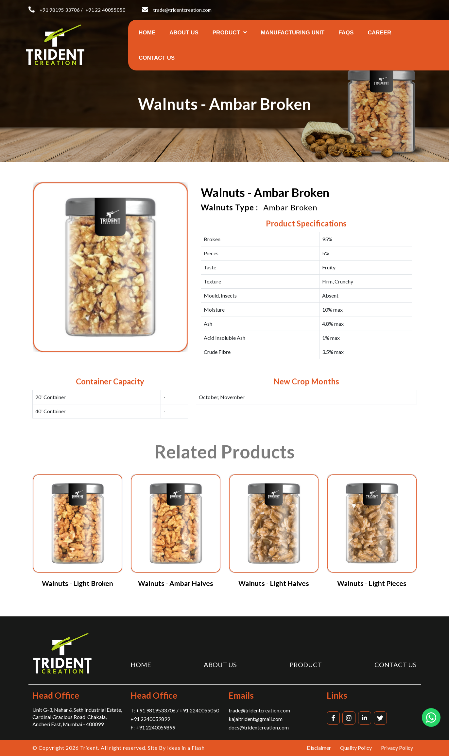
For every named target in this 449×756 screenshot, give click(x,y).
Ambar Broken (290, 207)
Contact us (157, 58)
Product (230, 32)
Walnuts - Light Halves (273, 583)
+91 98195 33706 (60, 10)
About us (184, 32)
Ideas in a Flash (187, 748)
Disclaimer (319, 748)
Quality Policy (356, 748)
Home (147, 32)
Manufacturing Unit (293, 32)
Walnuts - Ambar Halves (175, 583)
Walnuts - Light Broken (77, 583)
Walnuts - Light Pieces (371, 583)
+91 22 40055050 (105, 10)
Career (379, 32)
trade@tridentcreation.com (182, 10)
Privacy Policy (397, 748)
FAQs (346, 32)
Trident (89, 748)
